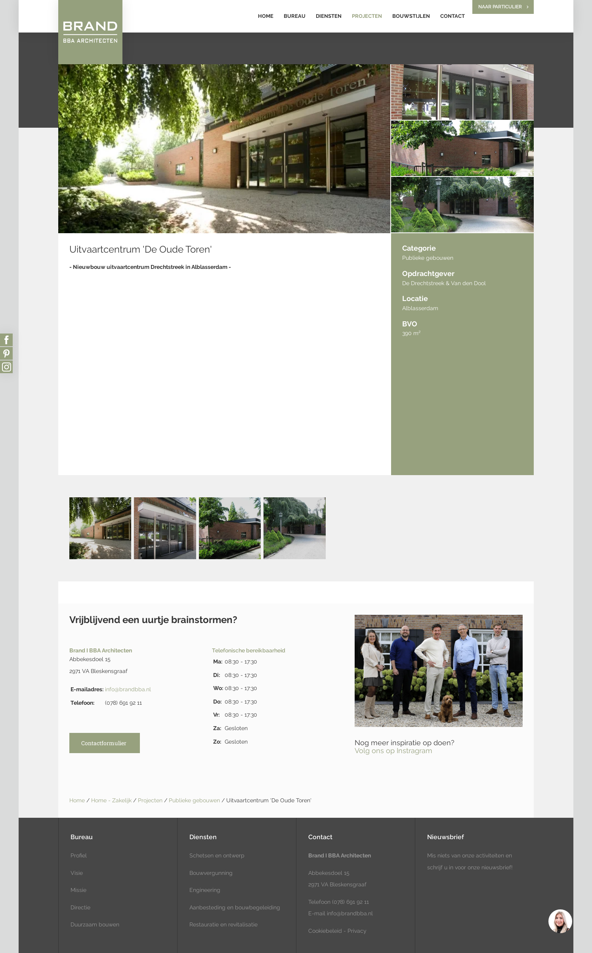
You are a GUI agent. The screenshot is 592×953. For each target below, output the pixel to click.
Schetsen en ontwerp (216, 855)
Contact (452, 16)
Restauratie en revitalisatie (223, 924)
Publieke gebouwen (195, 800)
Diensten (329, 16)
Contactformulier (103, 743)
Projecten (367, 16)
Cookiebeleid (325, 931)
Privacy (357, 931)
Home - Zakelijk (112, 800)
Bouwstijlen (411, 16)
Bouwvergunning (211, 873)
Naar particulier (500, 7)
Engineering (204, 890)
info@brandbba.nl (128, 689)
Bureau (295, 16)
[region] (560, 921)
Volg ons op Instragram (393, 750)
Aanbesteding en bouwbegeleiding (234, 907)
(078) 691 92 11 (349, 902)
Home (265, 16)
